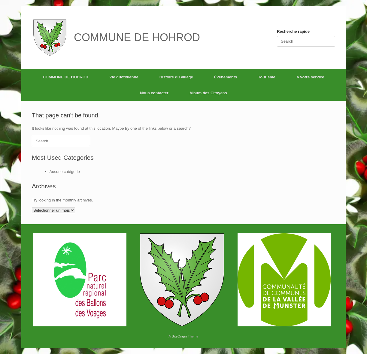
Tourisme (266, 77)
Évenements (225, 77)
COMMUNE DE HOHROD (65, 77)
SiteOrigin (179, 336)
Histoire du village (176, 77)
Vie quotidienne (123, 77)
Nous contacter (154, 93)
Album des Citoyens (208, 93)
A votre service (310, 77)
